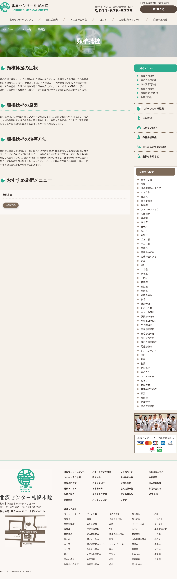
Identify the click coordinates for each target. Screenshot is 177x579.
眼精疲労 (145, 384)
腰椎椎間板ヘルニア (151, 188)
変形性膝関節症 (148, 342)
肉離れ (144, 248)
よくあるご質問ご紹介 (154, 147)
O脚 (143, 260)
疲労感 (144, 286)
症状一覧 (26, 29)
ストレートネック (150, 209)
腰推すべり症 (147, 337)
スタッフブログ (99, 499)
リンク (124, 499)
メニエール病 (147, 376)
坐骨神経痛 (146, 325)
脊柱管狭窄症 (147, 333)
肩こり (144, 230)
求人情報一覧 (127, 488)
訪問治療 (68, 499)
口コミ (103, 19)
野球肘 (144, 235)
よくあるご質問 (99, 494)
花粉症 (144, 282)
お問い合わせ (155, 488)
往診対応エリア (156, 471)
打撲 (143, 363)
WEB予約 (158, 9)
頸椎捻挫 (145, 402)
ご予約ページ (127, 471)
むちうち (145, 192)
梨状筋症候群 (147, 329)
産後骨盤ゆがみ (148, 256)
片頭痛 (144, 205)
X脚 (143, 265)
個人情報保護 (155, 482)
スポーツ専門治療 (72, 477)
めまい (144, 380)
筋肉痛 (144, 290)
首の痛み (145, 367)
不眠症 (144, 278)
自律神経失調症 (148, 389)
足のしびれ (146, 307)
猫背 (143, 299)
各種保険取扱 (149, 137)
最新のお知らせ (150, 156)
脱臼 (143, 355)
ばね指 (144, 218)
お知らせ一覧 (127, 477)
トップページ (8, 29)
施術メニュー (70, 488)
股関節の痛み (147, 316)
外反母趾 (145, 303)
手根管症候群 (147, 406)
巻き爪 (144, 273)
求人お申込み (127, 494)
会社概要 (153, 477)
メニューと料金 (78, 19)
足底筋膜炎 (146, 346)
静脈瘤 (144, 397)
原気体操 (147, 118)
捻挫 (143, 359)
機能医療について (150, 93)
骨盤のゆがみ (147, 252)
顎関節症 (145, 213)
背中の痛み (146, 295)
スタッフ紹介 (149, 127)
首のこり (145, 372)
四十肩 (144, 222)
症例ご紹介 (126, 482)
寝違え (144, 196)
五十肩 (144, 226)
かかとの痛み (147, 312)
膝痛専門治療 (147, 88)
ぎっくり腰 (146, 179)
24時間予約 (146, 97)
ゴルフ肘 (145, 239)
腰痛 (143, 183)
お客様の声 (97, 488)
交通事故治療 (160, 19)
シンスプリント (148, 350)
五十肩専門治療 (148, 84)
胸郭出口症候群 (148, 320)
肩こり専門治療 (148, 80)
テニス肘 (145, 243)
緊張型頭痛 (146, 201)
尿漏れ (144, 393)
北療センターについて (21, 19)
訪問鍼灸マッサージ (130, 19)
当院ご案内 (52, 19)
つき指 (144, 269)
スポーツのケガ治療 (153, 108)
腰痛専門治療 (147, 75)
